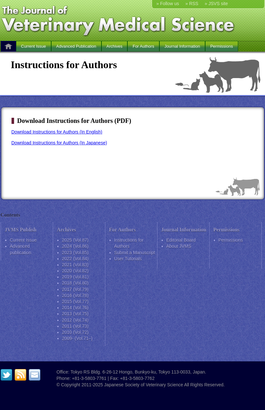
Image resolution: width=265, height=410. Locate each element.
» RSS (191, 3)
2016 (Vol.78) (75, 295)
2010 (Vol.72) (75, 332)
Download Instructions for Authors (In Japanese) (59, 142)
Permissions (221, 46)
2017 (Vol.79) (75, 289)
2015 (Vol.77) (75, 301)
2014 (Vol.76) (75, 307)
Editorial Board (181, 240)
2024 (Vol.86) (75, 246)
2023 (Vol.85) (75, 252)
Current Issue (33, 46)
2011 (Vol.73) (75, 326)
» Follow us (168, 3)
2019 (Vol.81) (75, 276)
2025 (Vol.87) (75, 240)
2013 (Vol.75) (75, 313)
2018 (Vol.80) (75, 282)
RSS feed (20, 375)
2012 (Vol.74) (75, 320)
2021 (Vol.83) (75, 264)
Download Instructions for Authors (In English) (57, 131)
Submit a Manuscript (134, 252)
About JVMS (178, 246)
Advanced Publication (76, 46)
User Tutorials (128, 258)
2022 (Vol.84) (75, 258)
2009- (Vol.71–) (77, 338)
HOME (8, 46)
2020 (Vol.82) (75, 270)
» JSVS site (216, 3)
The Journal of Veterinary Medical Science (133, 20)
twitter (6, 375)
